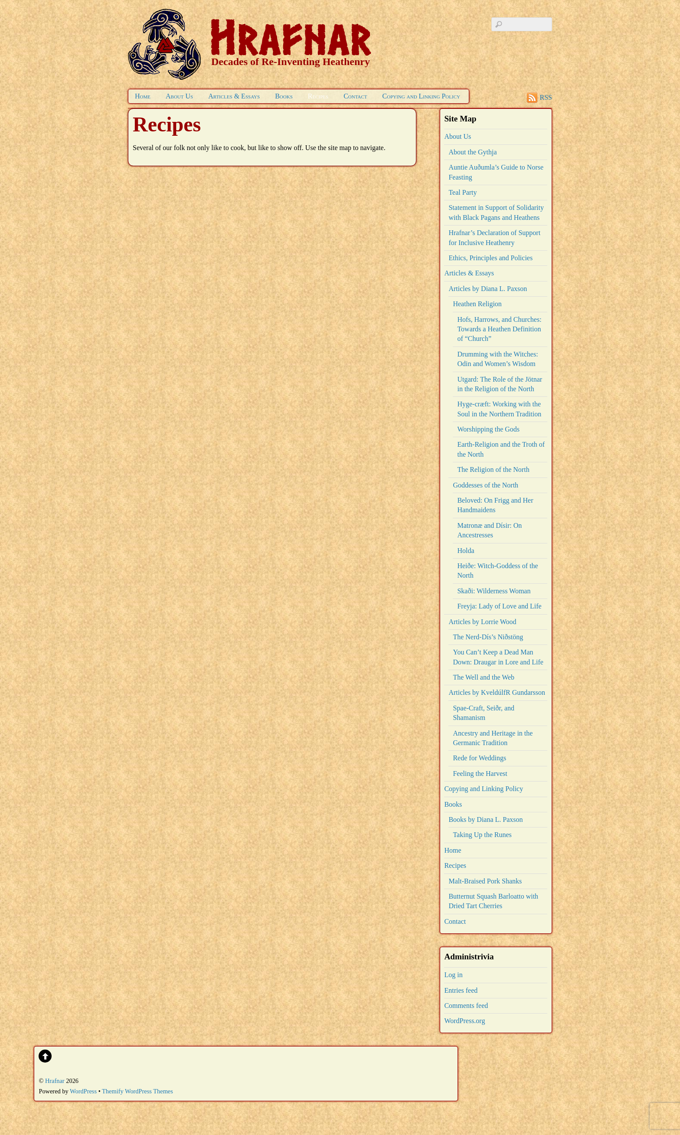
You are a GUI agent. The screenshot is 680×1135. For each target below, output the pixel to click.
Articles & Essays (234, 96)
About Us (179, 96)
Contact (355, 96)
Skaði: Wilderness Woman (493, 591)
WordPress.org (464, 1020)
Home (142, 96)
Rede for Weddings (479, 758)
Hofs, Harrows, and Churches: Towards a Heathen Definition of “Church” (499, 329)
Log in (453, 974)
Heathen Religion (477, 303)
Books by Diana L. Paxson (485, 819)
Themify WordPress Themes (137, 1091)
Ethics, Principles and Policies (490, 258)
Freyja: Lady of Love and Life (499, 606)
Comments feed (466, 1005)
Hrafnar (55, 1080)
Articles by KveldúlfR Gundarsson (496, 692)
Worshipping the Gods (488, 429)
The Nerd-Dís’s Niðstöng (488, 637)
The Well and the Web (483, 677)
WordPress (83, 1091)
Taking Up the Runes (482, 834)
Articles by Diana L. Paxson (487, 288)
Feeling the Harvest (480, 773)
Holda (465, 550)
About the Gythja (472, 152)
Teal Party (462, 192)
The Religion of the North (493, 469)
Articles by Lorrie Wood (482, 621)
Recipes (318, 96)
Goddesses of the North (485, 485)
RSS (546, 97)
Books (284, 96)
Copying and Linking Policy (421, 96)
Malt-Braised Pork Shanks (485, 881)
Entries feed (460, 990)
